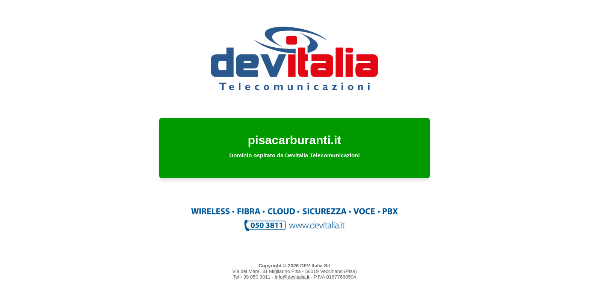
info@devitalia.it (292, 277)
